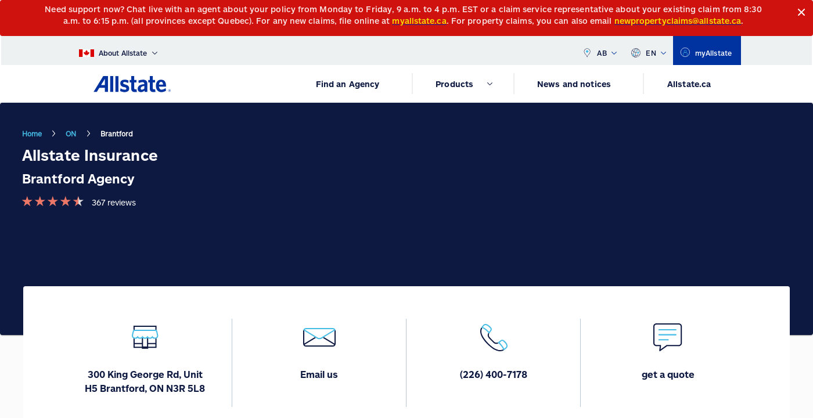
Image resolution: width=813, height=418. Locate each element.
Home (32, 133)
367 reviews (114, 202)
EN (648, 50)
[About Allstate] (118, 50)
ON (71, 133)
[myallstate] (707, 50)
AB (599, 50)
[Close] (801, 12)
